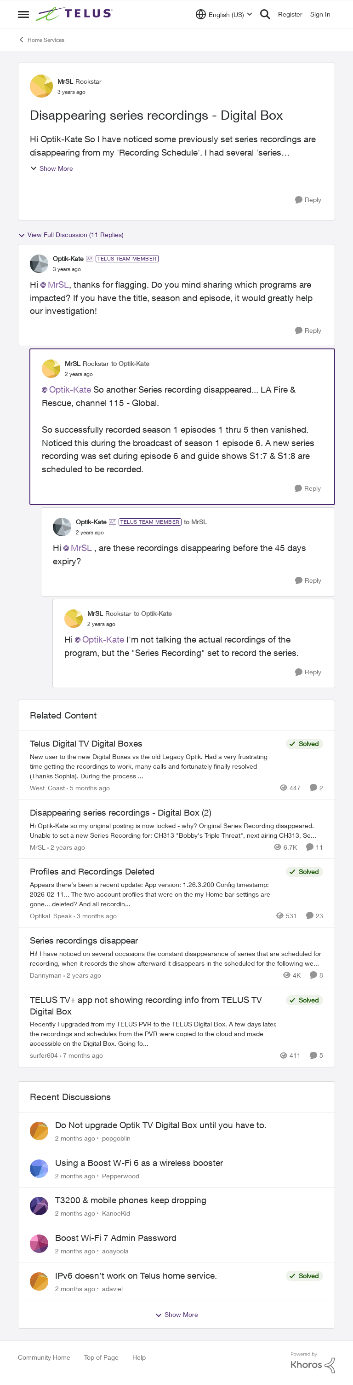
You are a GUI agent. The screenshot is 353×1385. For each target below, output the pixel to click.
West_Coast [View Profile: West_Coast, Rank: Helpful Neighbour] (47, 788)
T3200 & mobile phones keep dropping (130, 1200)
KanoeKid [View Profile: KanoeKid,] (116, 1213)
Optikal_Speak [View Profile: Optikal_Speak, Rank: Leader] (51, 916)
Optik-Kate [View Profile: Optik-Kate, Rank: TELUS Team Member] (68, 258)
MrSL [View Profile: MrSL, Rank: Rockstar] (65, 81)
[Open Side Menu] (23, 14)
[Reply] (308, 200)
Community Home (44, 1357)
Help (139, 1357)
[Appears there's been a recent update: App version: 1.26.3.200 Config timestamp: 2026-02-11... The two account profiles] (155, 894)
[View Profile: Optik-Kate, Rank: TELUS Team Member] (39, 264)
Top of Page (101, 1357)
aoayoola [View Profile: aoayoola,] (115, 1251)
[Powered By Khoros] (313, 1362)
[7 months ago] (81, 1055)
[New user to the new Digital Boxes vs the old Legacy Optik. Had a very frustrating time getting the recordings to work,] (155, 766)
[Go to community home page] (75, 14)
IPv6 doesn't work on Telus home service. (136, 1275)
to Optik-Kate (130, 363)
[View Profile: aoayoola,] (39, 1243)
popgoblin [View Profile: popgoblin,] (116, 1138)
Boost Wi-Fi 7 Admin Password (115, 1238)
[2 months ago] (75, 1138)
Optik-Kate (70, 389)
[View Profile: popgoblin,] (39, 1131)
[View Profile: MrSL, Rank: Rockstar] (41, 86)
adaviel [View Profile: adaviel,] (112, 1288)
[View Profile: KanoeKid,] (39, 1206)
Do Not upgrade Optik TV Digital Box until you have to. (161, 1125)
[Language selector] (224, 14)
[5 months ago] (88, 788)
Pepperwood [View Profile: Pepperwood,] (120, 1175)
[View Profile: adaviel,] (39, 1281)
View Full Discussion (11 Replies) (71, 235)
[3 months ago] (95, 916)
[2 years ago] (66, 847)
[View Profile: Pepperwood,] (39, 1168)
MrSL (58, 284)
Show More (51, 168)
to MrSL (195, 522)
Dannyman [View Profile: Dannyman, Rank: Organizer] (46, 975)
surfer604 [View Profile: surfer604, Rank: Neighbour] (44, 1055)
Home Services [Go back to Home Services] (41, 39)
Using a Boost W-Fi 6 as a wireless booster (139, 1163)
